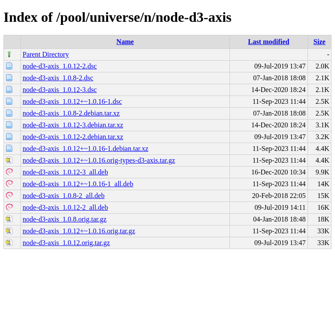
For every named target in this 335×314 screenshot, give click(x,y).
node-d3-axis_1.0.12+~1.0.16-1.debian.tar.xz (85, 148)
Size (320, 41)
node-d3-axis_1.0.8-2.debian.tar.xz (71, 113)
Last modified (269, 41)
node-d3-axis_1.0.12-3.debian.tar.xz (73, 125)
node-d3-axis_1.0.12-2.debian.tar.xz (73, 136)
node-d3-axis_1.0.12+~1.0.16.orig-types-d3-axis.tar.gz (99, 160)
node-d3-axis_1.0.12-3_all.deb (65, 172)
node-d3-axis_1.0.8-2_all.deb (64, 195)
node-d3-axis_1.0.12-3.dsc (60, 89)
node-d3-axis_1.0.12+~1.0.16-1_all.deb (78, 184)
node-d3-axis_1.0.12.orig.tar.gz (66, 242)
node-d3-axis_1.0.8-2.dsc (58, 78)
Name (125, 41)
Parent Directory (46, 54)
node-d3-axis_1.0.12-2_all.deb (65, 207)
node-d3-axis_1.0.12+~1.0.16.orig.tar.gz (79, 231)
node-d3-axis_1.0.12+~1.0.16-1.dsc (72, 101)
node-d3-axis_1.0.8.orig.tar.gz (64, 219)
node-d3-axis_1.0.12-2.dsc (60, 66)
